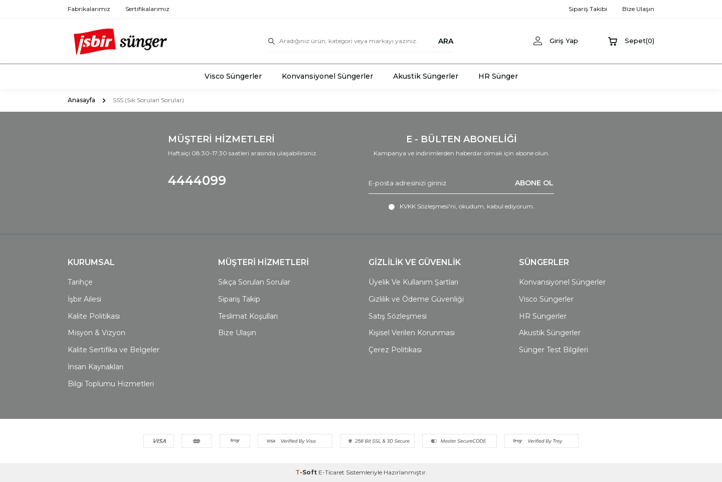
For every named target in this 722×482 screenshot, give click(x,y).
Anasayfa (81, 100)
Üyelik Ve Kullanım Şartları (413, 282)
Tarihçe (80, 282)
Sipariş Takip (239, 299)
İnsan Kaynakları (95, 366)
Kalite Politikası (94, 316)
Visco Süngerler (233, 76)
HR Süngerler (543, 316)
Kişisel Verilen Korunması (412, 332)
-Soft (306, 472)
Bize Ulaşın (237, 332)
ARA (445, 41)
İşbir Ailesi (84, 299)
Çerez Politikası (395, 349)
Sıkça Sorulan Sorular (254, 282)
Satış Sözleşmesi (398, 316)
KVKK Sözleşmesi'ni (428, 206)
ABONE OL (534, 182)
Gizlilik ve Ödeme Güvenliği (416, 299)
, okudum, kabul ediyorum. (461, 206)
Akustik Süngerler (425, 76)
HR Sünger (498, 76)
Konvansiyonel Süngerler (327, 76)
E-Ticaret (331, 472)
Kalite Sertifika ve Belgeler (113, 349)
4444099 (197, 180)
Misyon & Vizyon (96, 332)
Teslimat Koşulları (248, 316)
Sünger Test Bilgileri (553, 349)
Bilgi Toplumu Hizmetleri (111, 383)
